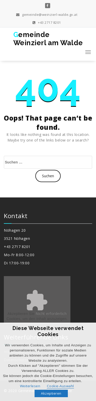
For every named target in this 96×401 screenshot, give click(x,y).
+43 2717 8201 (47, 21)
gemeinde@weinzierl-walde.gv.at (46, 14)
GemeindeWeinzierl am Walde (48, 39)
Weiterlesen (30, 386)
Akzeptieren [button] (51, 393)
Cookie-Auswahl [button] (60, 386)
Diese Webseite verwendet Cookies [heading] (48, 331)
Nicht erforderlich (51, 313)
